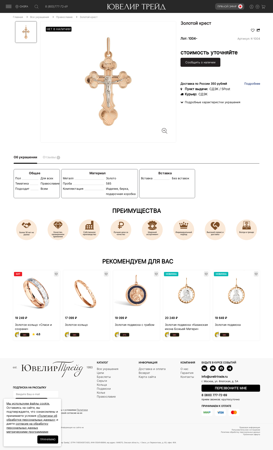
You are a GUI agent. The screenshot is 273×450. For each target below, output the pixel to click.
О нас (184, 369)
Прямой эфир (230, 6)
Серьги (102, 381)
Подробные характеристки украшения (210, 102)
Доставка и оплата (152, 369)
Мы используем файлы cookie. (28, 403)
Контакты (187, 377)
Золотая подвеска (228, 325)
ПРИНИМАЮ (47, 439)
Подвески (104, 388)
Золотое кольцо (76, 325)
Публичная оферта (251, 434)
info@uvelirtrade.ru (215, 376)
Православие (106, 396)
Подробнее (252, 83)
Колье (101, 392)
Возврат (144, 373)
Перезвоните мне (231, 388)
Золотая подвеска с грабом (134, 325)
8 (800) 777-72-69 (214, 395)
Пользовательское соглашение (246, 430)
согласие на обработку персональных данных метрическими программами (27, 427)
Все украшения (107, 369)
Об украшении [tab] (25, 157)
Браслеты (104, 377)
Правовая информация (249, 427)
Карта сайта (147, 377)
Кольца (102, 384)
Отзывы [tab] (51, 157)
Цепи (100, 373)
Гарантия (187, 373)
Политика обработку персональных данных (240, 432)
